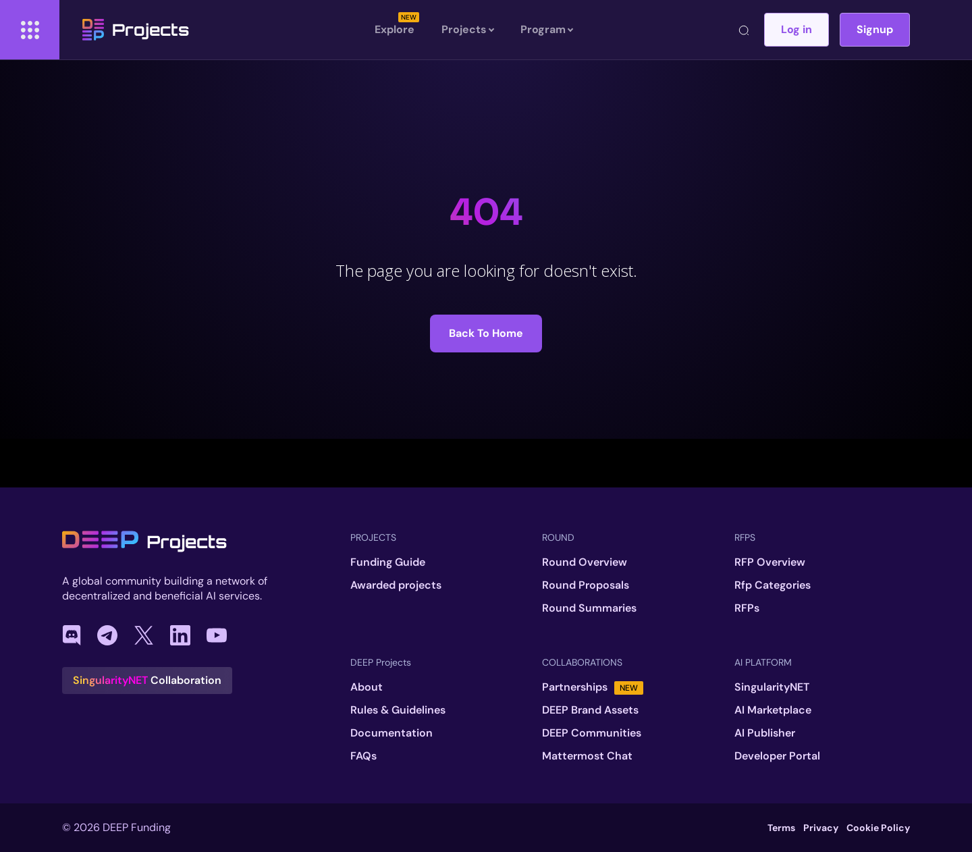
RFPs (746, 608)
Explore (394, 29)
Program (546, 29)
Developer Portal (777, 756)
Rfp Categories (772, 585)
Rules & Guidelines (398, 710)
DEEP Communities (591, 733)
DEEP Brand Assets (590, 710)
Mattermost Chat (587, 756)
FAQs (363, 756)
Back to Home (486, 333)
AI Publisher (764, 733)
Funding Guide (387, 562)
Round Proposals (585, 585)
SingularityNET (771, 687)
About (366, 687)
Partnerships (592, 687)
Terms (781, 828)
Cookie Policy (878, 828)
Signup (875, 29)
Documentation (391, 733)
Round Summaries (589, 608)
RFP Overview (769, 562)
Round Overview (584, 562)
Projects (135, 30)
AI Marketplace (772, 710)
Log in (796, 29)
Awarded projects (395, 585)
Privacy (820, 828)
